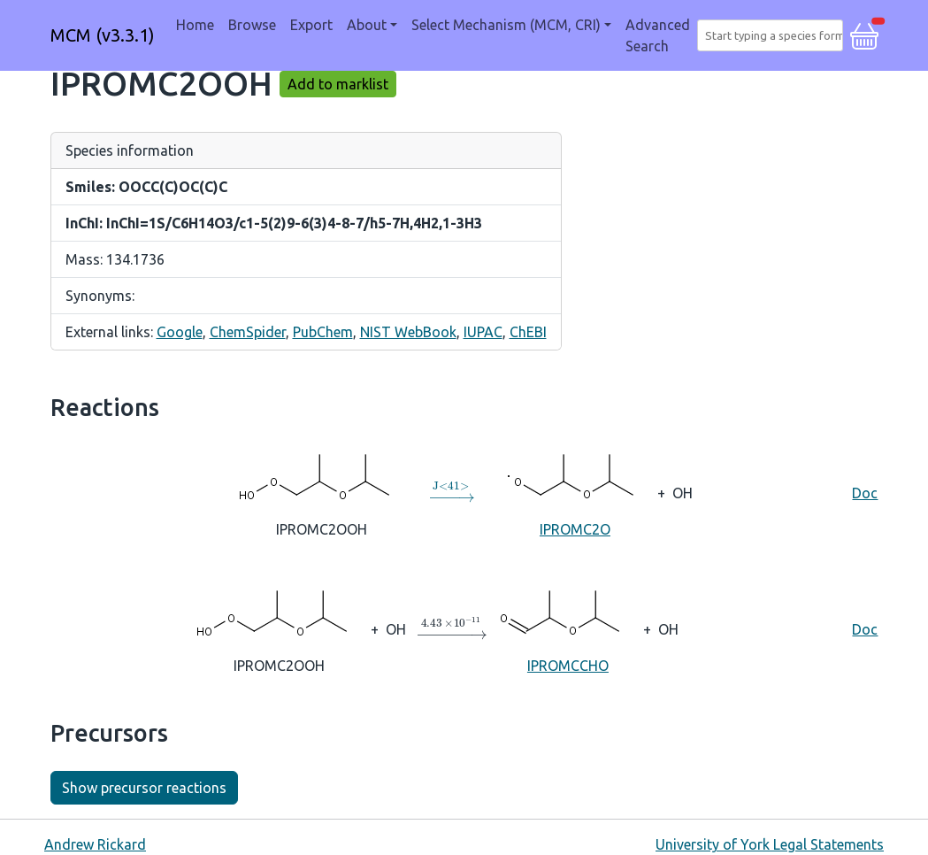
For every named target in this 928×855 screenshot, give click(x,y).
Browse (252, 25)
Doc (865, 493)
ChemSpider (248, 332)
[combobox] (773, 35)
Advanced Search (657, 35)
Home (195, 25)
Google (180, 332)
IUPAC (483, 332)
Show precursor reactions (144, 788)
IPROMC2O (574, 491)
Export (311, 25)
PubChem (323, 332)
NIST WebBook (408, 332)
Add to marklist (338, 84)
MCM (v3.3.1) (102, 35)
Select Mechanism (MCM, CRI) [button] (506, 25)
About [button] (367, 25)
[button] (864, 34)
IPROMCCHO (567, 628)
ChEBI (528, 332)
